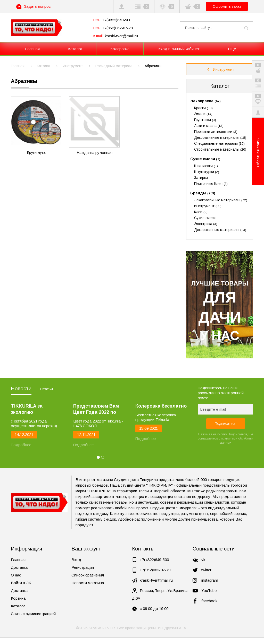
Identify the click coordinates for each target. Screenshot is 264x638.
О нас (16, 575)
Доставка (19, 567)
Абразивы (24, 81)
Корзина (18, 598)
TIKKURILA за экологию (27, 409)
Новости (21, 388)
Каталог (219, 86)
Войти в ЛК (21, 583)
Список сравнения (87, 575)
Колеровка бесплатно (161, 406)
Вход (76, 559)
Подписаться (225, 423)
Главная (18, 559)
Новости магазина (87, 583)
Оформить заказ (227, 6)
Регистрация (82, 567)
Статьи (46, 389)
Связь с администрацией (33, 613)
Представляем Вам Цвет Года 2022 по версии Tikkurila (96, 409)
